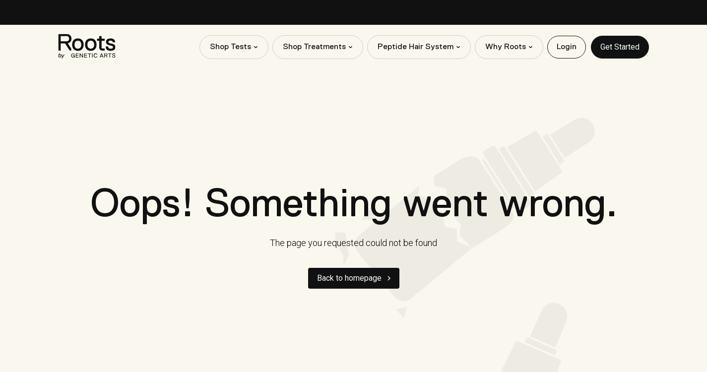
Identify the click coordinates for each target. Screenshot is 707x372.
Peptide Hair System (415, 47)
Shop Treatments (314, 47)
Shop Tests (230, 47)
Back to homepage (349, 278)
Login (567, 47)
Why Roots (505, 47)
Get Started (620, 47)
